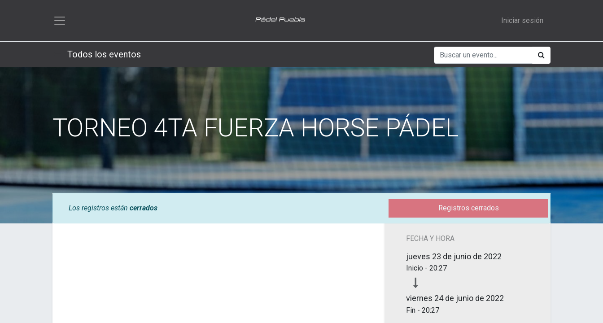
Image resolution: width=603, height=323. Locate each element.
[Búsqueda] (541, 55)
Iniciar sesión (522, 20)
